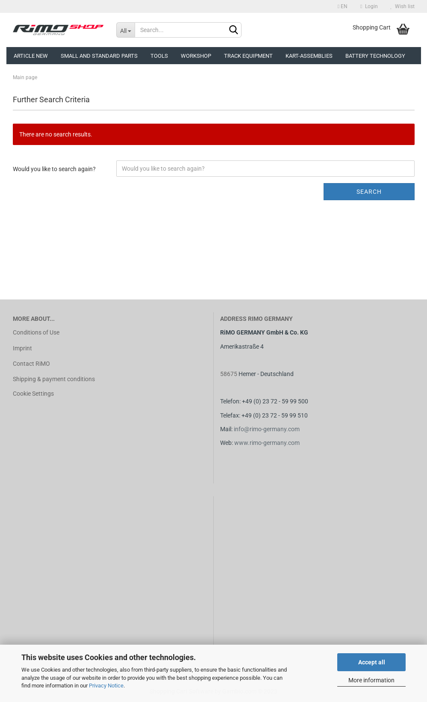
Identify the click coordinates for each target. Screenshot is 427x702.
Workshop (196, 56)
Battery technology (375, 56)
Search (369, 191)
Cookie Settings (33, 393)
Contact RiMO (31, 363)
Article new (31, 56)
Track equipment (248, 56)
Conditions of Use (36, 332)
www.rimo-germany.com (267, 442)
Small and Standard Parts (99, 56)
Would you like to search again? (54, 169)
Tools (159, 56)
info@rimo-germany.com (267, 429)
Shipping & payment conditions (54, 379)
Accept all (371, 662)
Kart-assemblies (309, 56)
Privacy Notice (106, 685)
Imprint (22, 348)
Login (368, 6)
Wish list (403, 6)
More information (371, 680)
